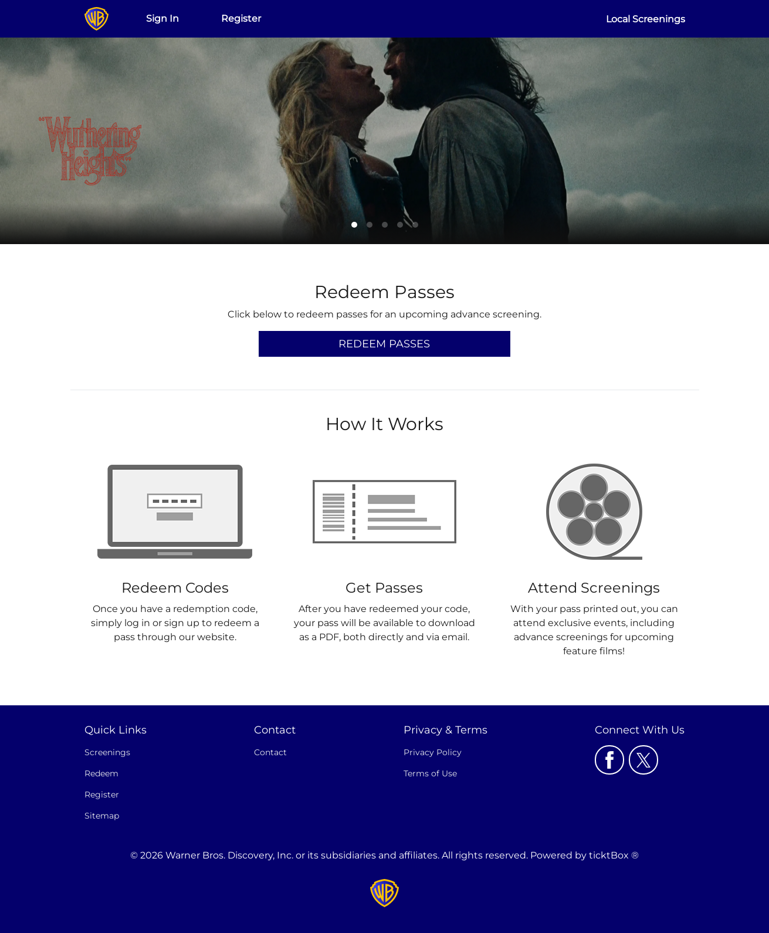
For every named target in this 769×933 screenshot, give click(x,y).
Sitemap (101, 815)
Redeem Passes (384, 343)
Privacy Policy (433, 752)
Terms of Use (430, 773)
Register (241, 18)
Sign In (162, 18)
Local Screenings (645, 19)
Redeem (101, 773)
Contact (270, 752)
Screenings (107, 752)
